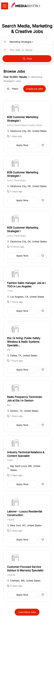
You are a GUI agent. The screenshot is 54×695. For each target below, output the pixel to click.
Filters (12, 88)
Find (27, 58)
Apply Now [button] (22, 145)
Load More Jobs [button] (27, 612)
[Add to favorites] (43, 145)
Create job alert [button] (34, 88)
